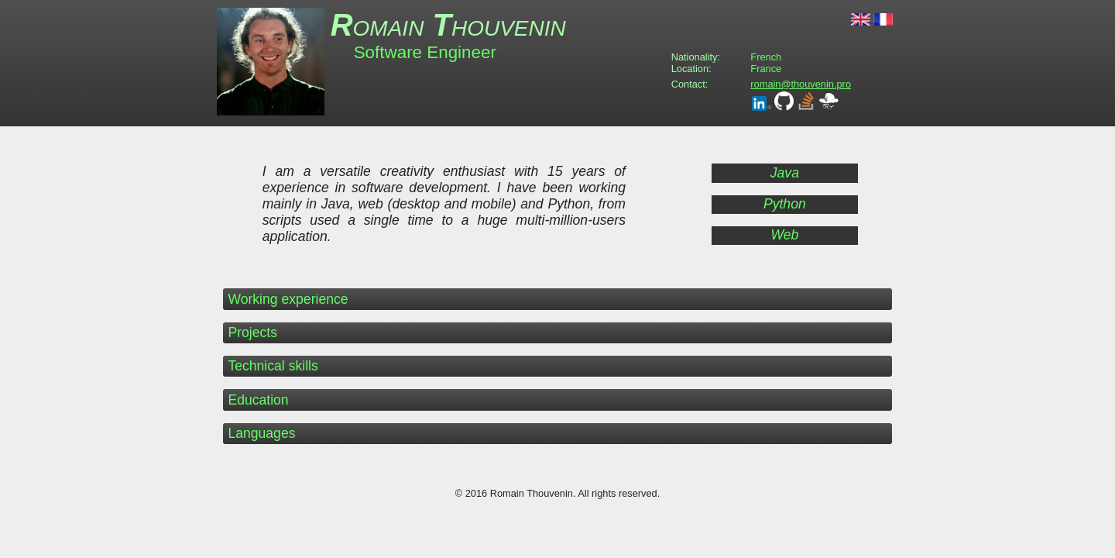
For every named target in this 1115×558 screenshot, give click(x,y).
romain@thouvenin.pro (800, 84)
